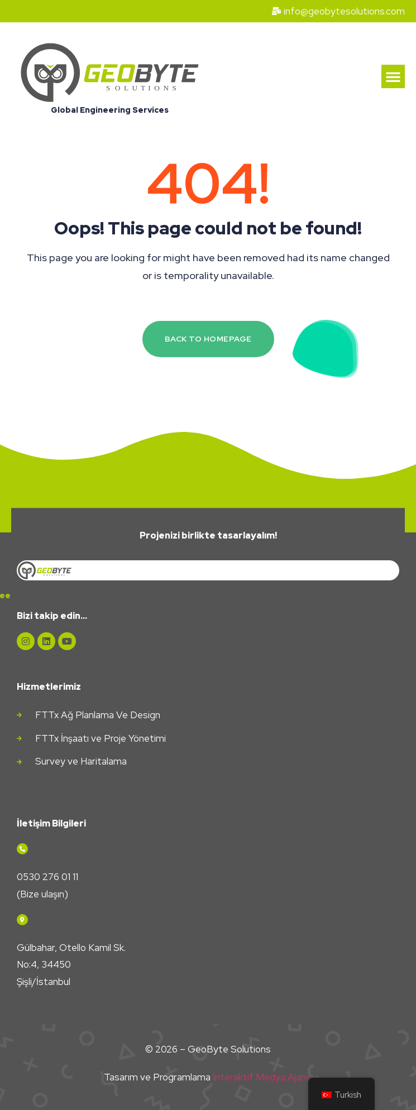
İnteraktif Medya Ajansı (263, 1077)
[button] (393, 76)
